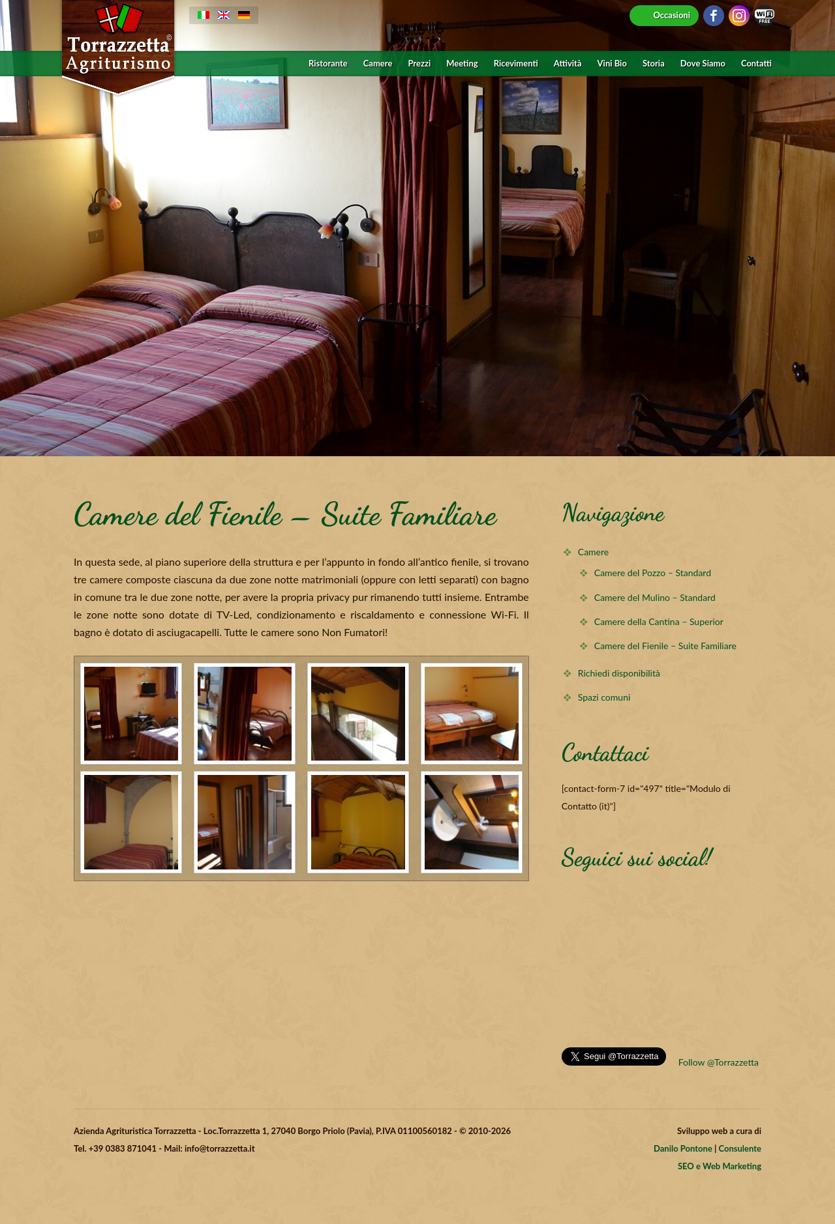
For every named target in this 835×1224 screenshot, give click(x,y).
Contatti (756, 63)
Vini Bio (612, 63)
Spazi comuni (604, 697)
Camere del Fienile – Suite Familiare (665, 645)
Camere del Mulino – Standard (655, 597)
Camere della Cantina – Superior (658, 621)
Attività (568, 63)
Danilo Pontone (683, 1148)
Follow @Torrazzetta (718, 1062)
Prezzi (419, 63)
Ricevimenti (516, 63)
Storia (654, 63)
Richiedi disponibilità (619, 672)
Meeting (462, 63)
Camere (378, 63)
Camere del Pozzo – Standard (652, 572)
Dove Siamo (702, 63)
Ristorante (328, 63)
